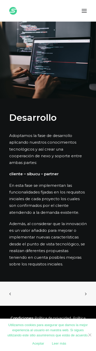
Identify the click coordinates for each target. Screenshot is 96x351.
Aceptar (38, 343)
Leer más (59, 343)
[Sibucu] (13, 11)
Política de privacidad (53, 318)
